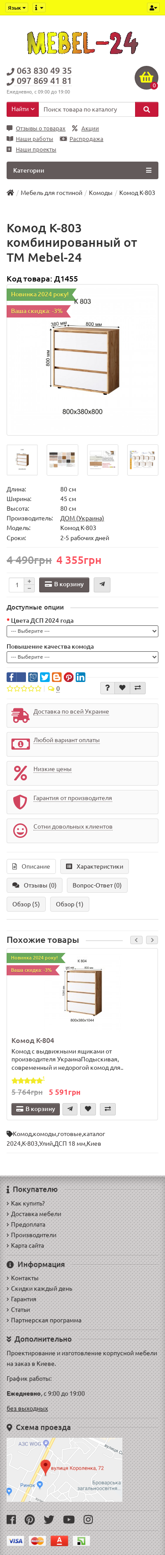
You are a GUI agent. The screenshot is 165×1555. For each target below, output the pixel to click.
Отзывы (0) (34, 885)
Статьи (18, 1309)
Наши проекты (31, 149)
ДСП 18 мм (69, 1143)
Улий (46, 1143)
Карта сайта (25, 1245)
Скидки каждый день (39, 1288)
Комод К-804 (32, 1040)
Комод (22, 1133)
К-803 (30, 1143)
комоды (44, 1133)
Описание (31, 866)
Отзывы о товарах (36, 128)
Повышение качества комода (50, 646)
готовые (70, 1133)
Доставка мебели (34, 1213)
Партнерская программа (44, 1320)
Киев (94, 1143)
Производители (31, 1234)
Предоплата (26, 1224)
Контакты (23, 1277)
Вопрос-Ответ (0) (97, 885)
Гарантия (22, 1298)
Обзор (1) (70, 904)
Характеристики (94, 866)
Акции (85, 128)
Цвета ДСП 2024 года (42, 620)
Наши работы (30, 139)
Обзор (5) (26, 904)
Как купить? (26, 1203)
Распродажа (81, 139)
